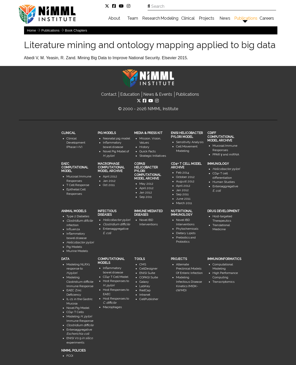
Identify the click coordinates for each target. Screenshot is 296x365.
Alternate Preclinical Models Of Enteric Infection (189, 269)
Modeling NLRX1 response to (78, 269)
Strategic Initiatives (152, 156)
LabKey (144, 286)
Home (31, 30)
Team (132, 18)
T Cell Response (77, 185)
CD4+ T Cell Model (115, 277)
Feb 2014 (182, 172)
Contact (109, 94)
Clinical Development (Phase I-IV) (75, 143)
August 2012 (185, 181)
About (114, 18)
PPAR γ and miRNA (225, 154)
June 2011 (183, 198)
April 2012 (110, 176)
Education (130, 94)
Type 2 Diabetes (77, 216)
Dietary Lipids (185, 233)
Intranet (144, 294)
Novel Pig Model (77, 308)
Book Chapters (76, 30)
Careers (267, 18)
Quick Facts (147, 151)
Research (151, 18)
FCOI (69, 355)
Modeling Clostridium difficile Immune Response (79, 281)
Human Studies (223, 182)
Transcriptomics (223, 282)
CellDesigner (148, 268)
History (144, 147)
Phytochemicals (187, 228)
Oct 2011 (109, 185)
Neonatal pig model (116, 138)
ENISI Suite (147, 273)
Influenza (73, 229)
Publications (245, 18)
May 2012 (146, 183)
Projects (206, 18)
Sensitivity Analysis (189, 142)
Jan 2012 (109, 181)
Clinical (188, 18)
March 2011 (184, 203)
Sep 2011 (145, 197)
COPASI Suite (148, 277)
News (224, 18)
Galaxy (144, 282)
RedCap (144, 290)
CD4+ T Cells (75, 312)
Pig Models (74, 247)
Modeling (169, 18)
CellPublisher (148, 299)
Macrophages (112, 307)
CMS (142, 264)
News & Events (157, 94)
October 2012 (185, 177)
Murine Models (77, 251)
